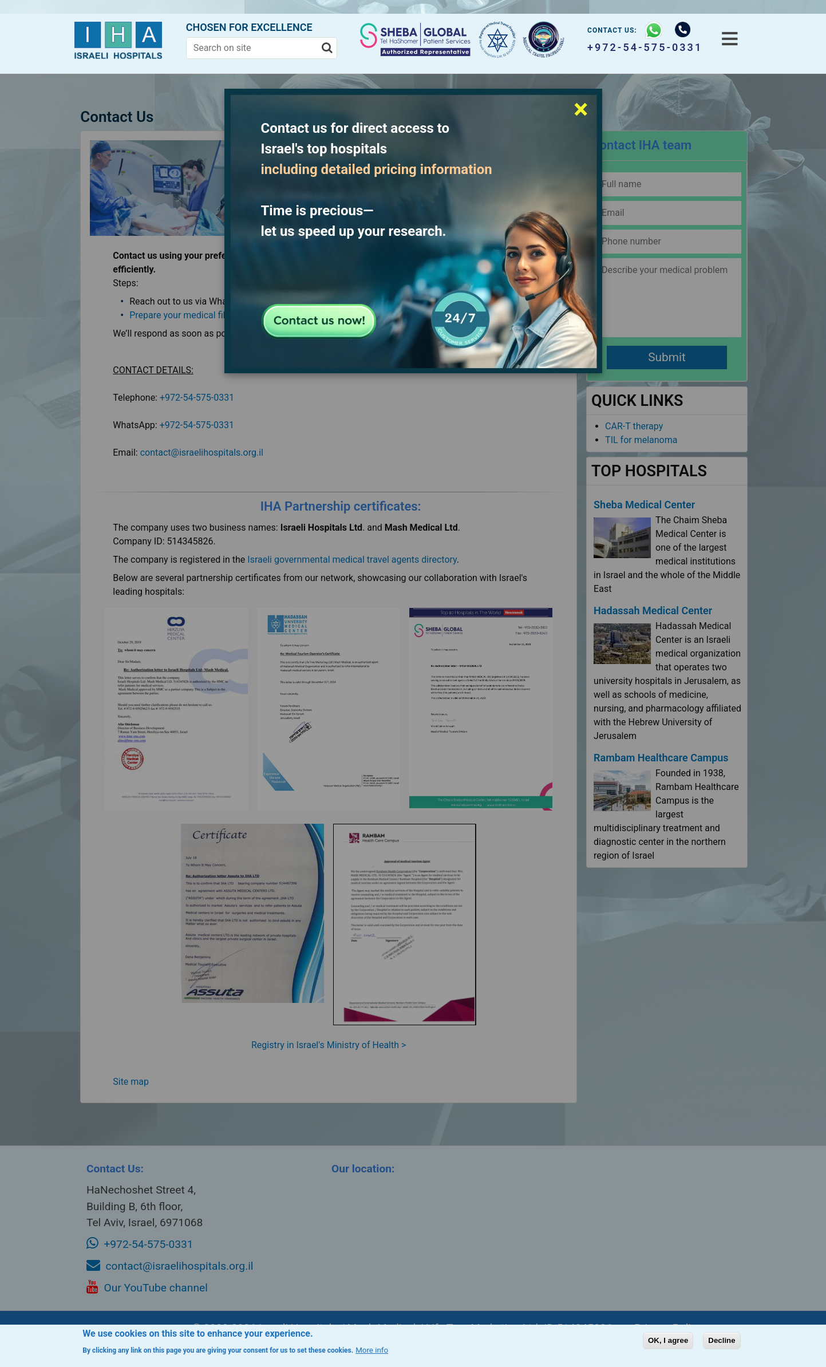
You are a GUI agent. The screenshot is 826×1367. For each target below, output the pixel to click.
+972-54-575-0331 (642, 47)
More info (371, 1350)
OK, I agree (668, 1340)
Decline (721, 1340)
